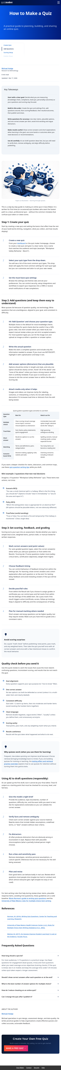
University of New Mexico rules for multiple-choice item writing (26, 901)
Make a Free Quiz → (16, 1048)
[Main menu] (58, 2)
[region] (30, 435)
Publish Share (8, 56)
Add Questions (9, 49)
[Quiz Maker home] (7, 3)
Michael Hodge (7, 68)
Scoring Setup (8, 52)
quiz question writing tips (19, 467)
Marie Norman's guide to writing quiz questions (27, 898)
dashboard (21, 243)
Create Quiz (7, 45)
